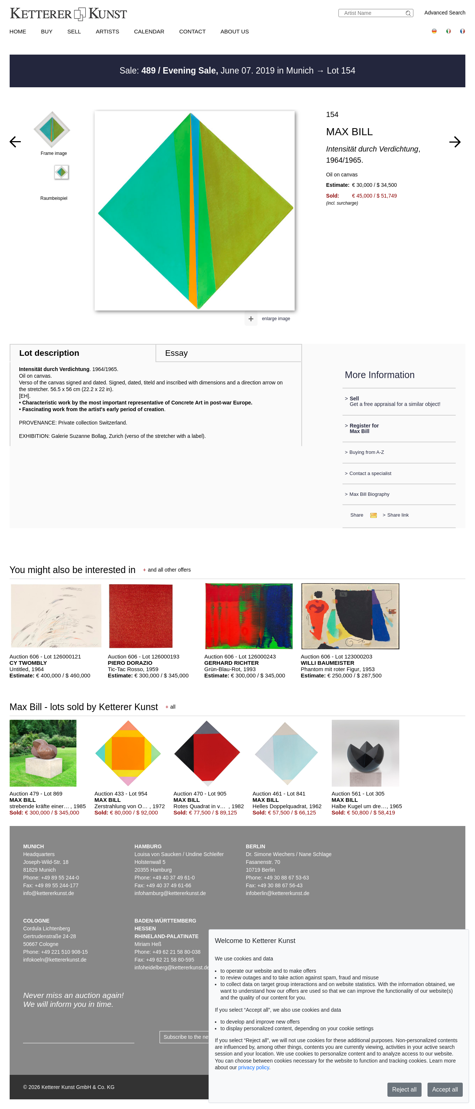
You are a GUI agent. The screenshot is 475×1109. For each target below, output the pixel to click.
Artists (107, 31)
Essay (176, 353)
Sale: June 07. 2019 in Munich (217, 70)
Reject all (404, 1089)
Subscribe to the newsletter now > (203, 1037)
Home (18, 31)
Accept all (445, 1089)
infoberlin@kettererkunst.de (277, 893)
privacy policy (253, 1067)
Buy (47, 31)
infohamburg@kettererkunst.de (170, 893)
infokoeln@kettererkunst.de (54, 960)
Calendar (149, 31)
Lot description (49, 353)
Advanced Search (445, 13)
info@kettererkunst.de (48, 893)
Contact (192, 31)
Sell (74, 31)
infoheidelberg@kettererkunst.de (172, 967)
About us (234, 31)
